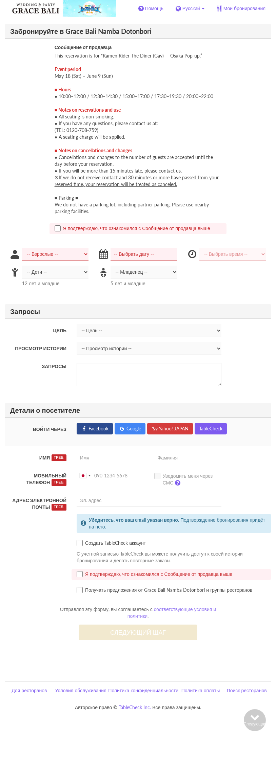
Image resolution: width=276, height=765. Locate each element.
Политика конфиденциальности (143, 690)
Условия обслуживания (80, 690)
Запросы (54, 366)
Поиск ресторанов (247, 690)
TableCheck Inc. (135, 707)
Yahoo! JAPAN (170, 428)
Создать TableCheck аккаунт (111, 543)
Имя (52, 457)
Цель (59, 330)
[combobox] (85, 476)
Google (130, 428)
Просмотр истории (40, 348)
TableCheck (210, 428)
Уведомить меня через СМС (183, 481)
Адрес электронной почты (39, 504)
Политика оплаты (200, 690)
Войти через (49, 429)
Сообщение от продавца (83, 47)
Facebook (95, 428)
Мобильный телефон (46, 479)
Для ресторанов (29, 690)
